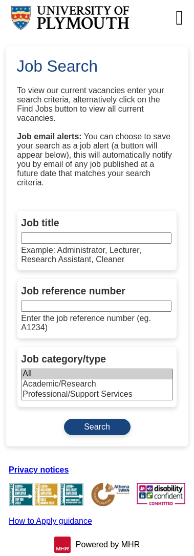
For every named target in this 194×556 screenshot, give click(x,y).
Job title (40, 222)
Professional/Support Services (96, 395)
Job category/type (63, 359)
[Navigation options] (179, 18)
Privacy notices (39, 469)
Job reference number (73, 290)
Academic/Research (96, 384)
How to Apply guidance (50, 521)
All (96, 374)
